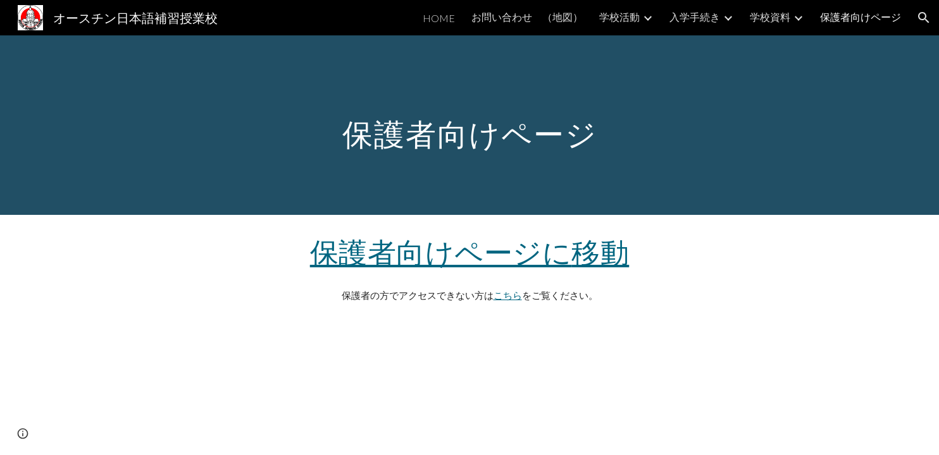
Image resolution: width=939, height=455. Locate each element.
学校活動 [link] (619, 17)
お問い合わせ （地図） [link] (527, 17)
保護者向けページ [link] (860, 17)
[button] (924, 18)
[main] (469, 125)
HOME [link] (439, 18)
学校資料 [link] (770, 17)
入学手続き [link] (694, 17)
